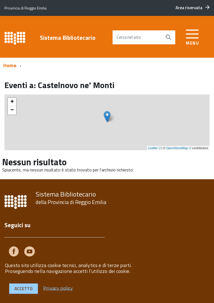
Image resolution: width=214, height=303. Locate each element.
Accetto (23, 288)
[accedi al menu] (192, 36)
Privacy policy (58, 288)
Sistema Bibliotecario (68, 38)
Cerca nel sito (129, 37)
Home (9, 65)
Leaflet (152, 148)
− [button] (12, 110)
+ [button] (12, 102)
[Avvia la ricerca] (168, 37)
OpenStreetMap (177, 148)
